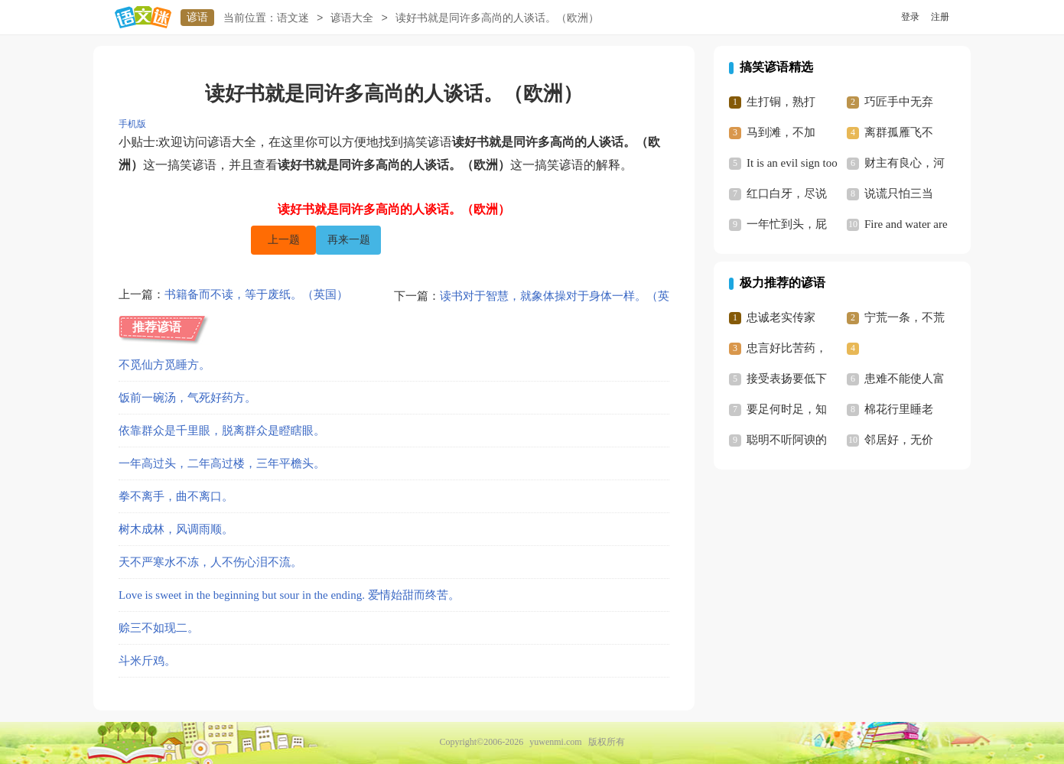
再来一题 (348, 239)
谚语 (197, 17)
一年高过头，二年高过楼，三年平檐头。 (222, 463)
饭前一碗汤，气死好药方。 (187, 398)
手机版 (132, 124)
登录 (910, 16)
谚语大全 (351, 18)
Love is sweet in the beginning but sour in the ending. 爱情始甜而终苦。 (289, 595)
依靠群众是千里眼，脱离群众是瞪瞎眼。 (222, 430)
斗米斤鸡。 (147, 661)
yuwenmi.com (555, 741)
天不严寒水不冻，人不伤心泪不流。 (210, 562)
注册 (940, 16)
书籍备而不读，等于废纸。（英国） (256, 296)
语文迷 (293, 18)
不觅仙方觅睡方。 (164, 365)
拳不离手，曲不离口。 (176, 496)
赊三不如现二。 (159, 628)
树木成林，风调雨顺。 (176, 529)
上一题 (284, 239)
